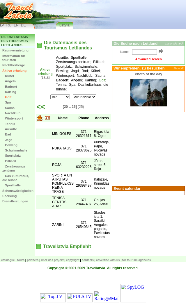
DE (23, 25)
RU (8, 25)
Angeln (9, 81)
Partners (32, 260)
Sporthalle (11, 185)
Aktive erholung (14, 70)
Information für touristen (13, 58)
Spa (6, 102)
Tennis (8, 124)
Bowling (9, 145)
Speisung (9, 196)
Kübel (8, 76)
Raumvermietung (15, 50)
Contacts (88, 260)
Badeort (9, 86)
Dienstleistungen (15, 201)
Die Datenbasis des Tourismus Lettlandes (14, 41)
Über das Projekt (52, 260)
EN (16, 25)
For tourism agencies (136, 260)
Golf (6, 97)
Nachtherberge (13, 65)
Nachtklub (11, 113)
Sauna (8, 108)
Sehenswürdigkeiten (17, 190)
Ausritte (9, 129)
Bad (6, 134)
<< (40, 106)
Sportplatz (11, 155)
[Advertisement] (148, 148)
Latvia (64, 25)
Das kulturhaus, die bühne (15, 178)
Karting (9, 92)
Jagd (7, 140)
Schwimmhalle (14, 150)
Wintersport (12, 118)
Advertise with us (108, 260)
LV (2, 25)
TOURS (20, 260)
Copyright (72, 260)
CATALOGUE (8, 260)
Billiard (9, 161)
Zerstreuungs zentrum (13, 168)
